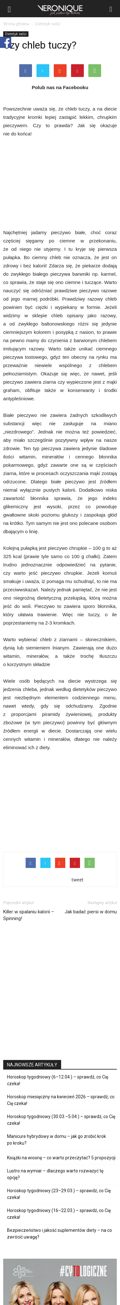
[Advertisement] (60, 800)
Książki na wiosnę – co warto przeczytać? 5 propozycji (61, 1157)
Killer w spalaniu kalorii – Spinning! (28, 915)
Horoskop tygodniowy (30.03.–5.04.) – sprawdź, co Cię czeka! (61, 1120)
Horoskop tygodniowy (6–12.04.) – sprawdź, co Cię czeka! (57, 1080)
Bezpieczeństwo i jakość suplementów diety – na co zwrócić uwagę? (59, 1234)
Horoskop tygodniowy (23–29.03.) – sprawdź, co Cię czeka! (59, 1194)
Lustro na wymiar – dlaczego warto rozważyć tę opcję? (55, 1174)
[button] (111, 8)
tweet (78, 880)
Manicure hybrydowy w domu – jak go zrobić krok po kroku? (56, 1140)
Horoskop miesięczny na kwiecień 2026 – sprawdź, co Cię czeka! (61, 1100)
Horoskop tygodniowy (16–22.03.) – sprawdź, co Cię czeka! (59, 1214)
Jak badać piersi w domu (91, 912)
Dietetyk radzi (16, 34)
